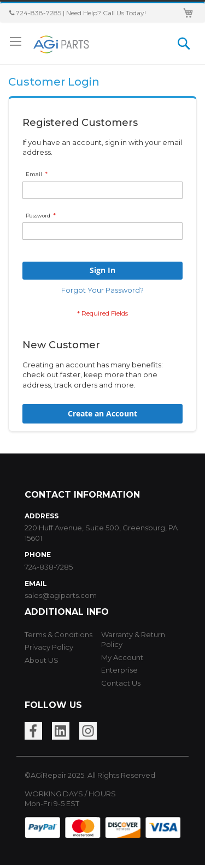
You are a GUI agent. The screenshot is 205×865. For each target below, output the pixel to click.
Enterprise (119, 670)
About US (41, 660)
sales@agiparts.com (61, 595)
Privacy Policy (49, 647)
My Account (122, 657)
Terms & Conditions (58, 634)
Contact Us (120, 683)
